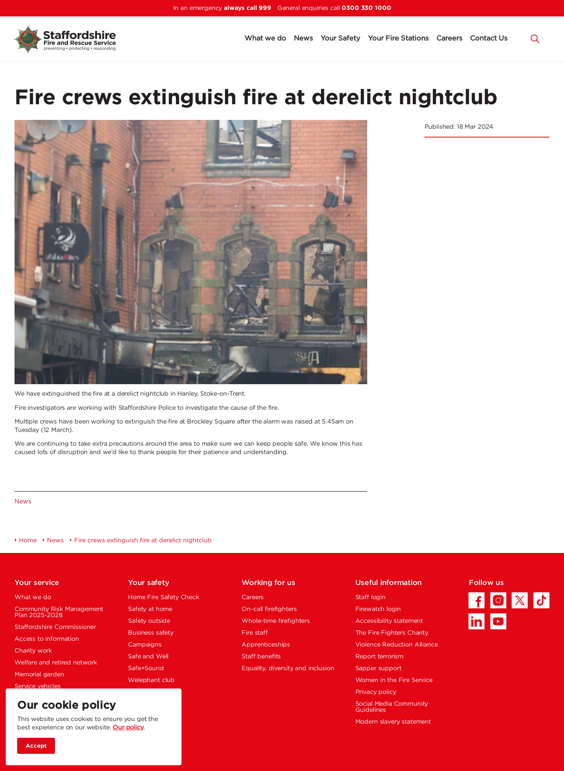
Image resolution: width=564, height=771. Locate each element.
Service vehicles (38, 686)
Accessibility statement (389, 621)
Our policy (128, 728)
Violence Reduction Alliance (396, 645)
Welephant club (151, 680)
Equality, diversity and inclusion (287, 668)
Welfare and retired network (56, 663)
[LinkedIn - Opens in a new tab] (476, 621)
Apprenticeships (265, 645)
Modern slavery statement (393, 722)
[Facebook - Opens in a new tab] (476, 600)
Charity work (33, 651)
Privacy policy (375, 692)
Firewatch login (378, 609)
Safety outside (149, 621)
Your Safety (340, 39)
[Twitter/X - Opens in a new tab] (519, 600)
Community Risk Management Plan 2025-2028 (59, 612)
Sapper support (378, 668)
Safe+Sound (146, 668)
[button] (535, 38)
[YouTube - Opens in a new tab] (498, 621)
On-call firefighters (269, 609)
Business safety (150, 633)
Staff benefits (261, 656)
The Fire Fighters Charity (391, 633)
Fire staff (254, 633)
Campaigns (145, 645)
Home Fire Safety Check (163, 597)
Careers (449, 39)
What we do (265, 39)
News (303, 39)
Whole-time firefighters (275, 621)
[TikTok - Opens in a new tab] (541, 600)
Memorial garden (39, 674)
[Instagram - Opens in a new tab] (498, 600)
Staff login (370, 597)
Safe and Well (148, 656)
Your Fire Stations (398, 39)
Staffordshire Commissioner (55, 627)
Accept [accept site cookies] (36, 746)
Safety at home (150, 609)
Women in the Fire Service (394, 680)
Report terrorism (379, 656)
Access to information (47, 639)
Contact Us (488, 39)
